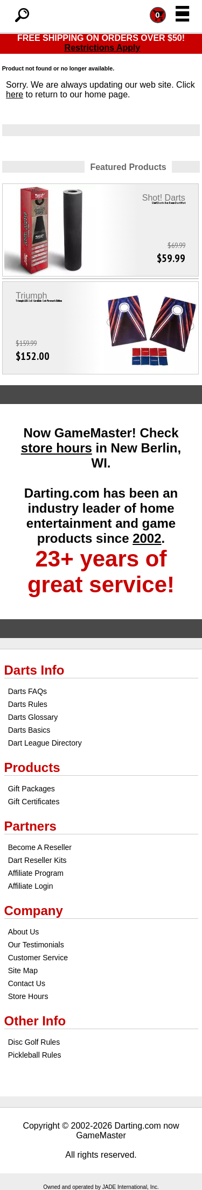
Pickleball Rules (34, 1055)
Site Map (23, 970)
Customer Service (38, 957)
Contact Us (26, 983)
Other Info (35, 1021)
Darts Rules (27, 704)
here (14, 94)
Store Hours (28, 996)
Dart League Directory (45, 743)
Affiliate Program (36, 873)
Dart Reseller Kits (37, 860)
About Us (23, 931)
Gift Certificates (34, 801)
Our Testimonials (36, 944)
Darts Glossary (33, 717)
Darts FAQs (27, 691)
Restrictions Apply (103, 47)
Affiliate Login (30, 886)
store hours (56, 448)
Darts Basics (29, 730)
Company (33, 910)
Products (32, 767)
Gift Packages (31, 788)
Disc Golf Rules (34, 1042)
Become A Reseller (40, 847)
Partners (30, 826)
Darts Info (34, 670)
